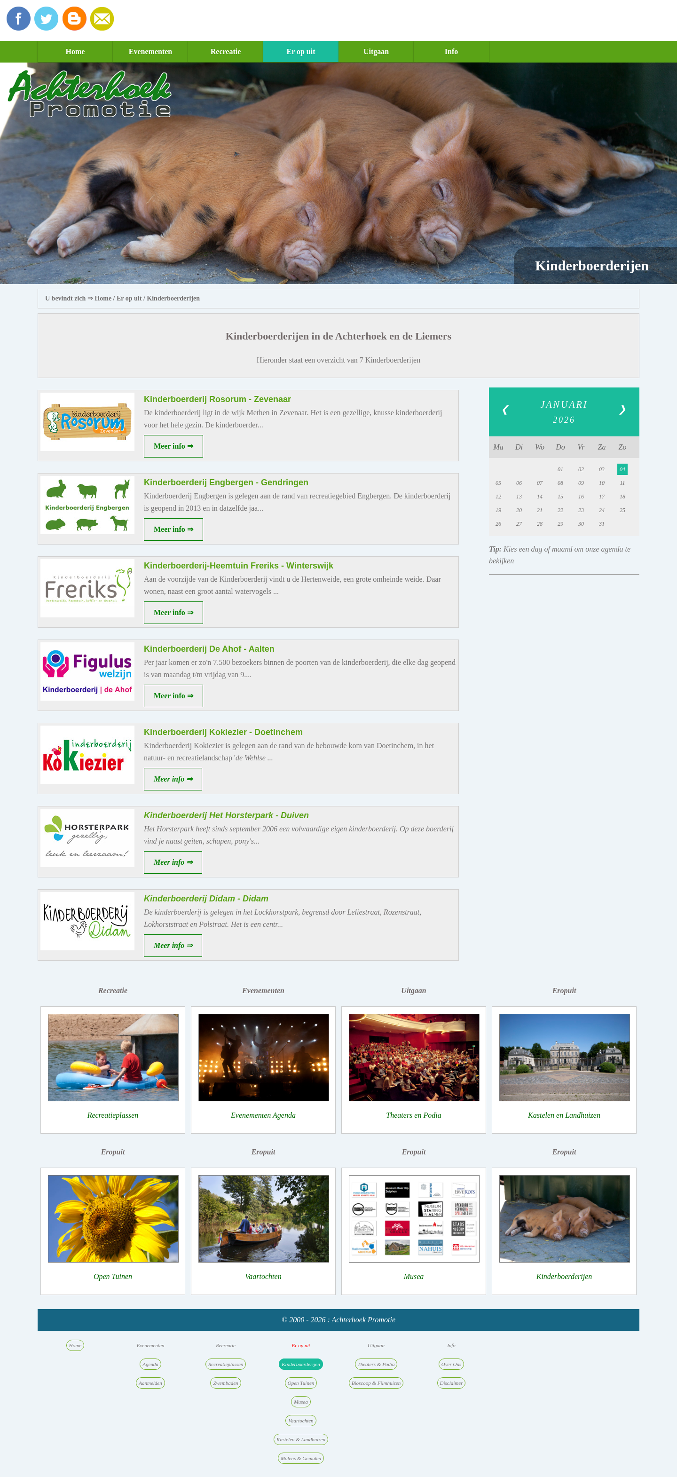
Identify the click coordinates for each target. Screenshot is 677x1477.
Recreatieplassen (113, 1115)
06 (519, 483)
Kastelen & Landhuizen (300, 1439)
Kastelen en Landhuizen (564, 1115)
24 (602, 510)
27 (519, 524)
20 (519, 510)
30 (581, 524)
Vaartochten (263, 1276)
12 (498, 496)
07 (540, 483)
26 (498, 524)
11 (622, 483)
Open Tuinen (113, 1276)
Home (75, 51)
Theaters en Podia (413, 1115)
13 (519, 496)
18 (622, 496)
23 (581, 510)
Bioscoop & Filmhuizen (376, 1383)
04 (622, 469)
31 (602, 524)
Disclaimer (451, 1383)
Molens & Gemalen (301, 1458)
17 (602, 496)
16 (581, 496)
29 (560, 524)
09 (581, 483)
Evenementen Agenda (263, 1115)
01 (560, 469)
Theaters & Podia (376, 1364)
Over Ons (451, 1364)
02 (581, 469)
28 (540, 524)
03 (602, 469)
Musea (414, 1276)
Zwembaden (225, 1383)
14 (540, 496)
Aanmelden (150, 1383)
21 (540, 510)
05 (498, 483)
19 (498, 510)
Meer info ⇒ (173, 446)
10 (602, 483)
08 (560, 483)
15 (560, 496)
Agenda (150, 1364)
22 (560, 510)
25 (622, 510)
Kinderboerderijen (173, 298)
